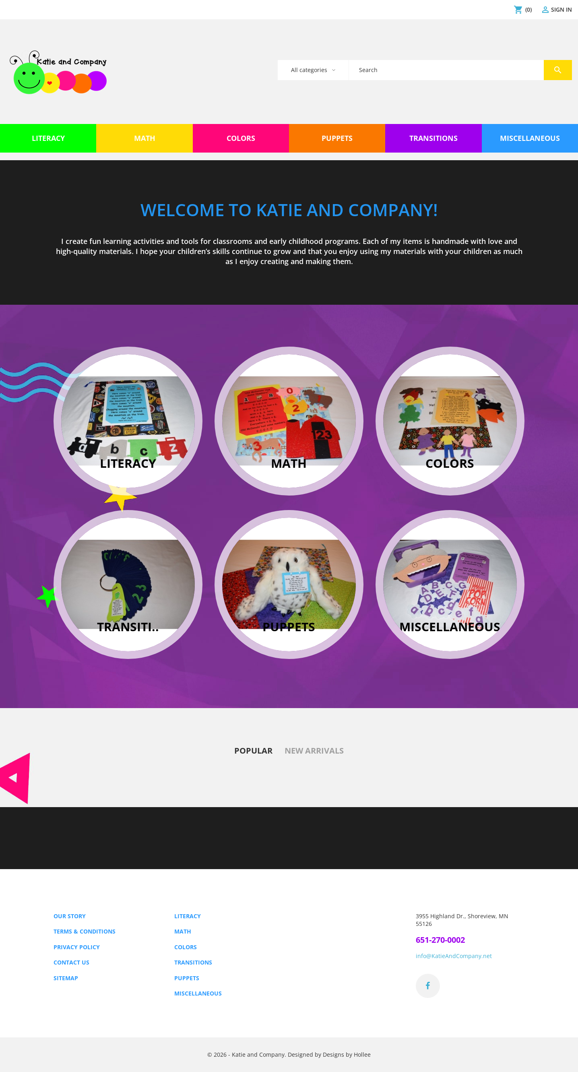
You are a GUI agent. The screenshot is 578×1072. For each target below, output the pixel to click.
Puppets (186, 978)
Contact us (71, 962)
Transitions (193, 962)
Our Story (70, 916)
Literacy (187, 916)
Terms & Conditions (85, 931)
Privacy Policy (77, 947)
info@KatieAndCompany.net (454, 956)
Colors (185, 947)
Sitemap (66, 978)
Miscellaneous (198, 993)
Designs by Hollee (347, 1054)
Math (182, 931)
